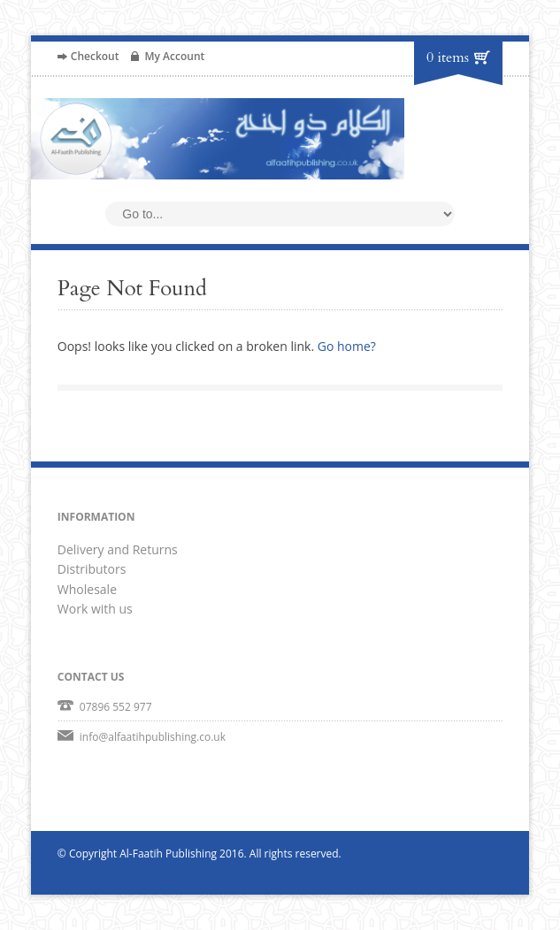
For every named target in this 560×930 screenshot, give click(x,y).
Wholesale (87, 589)
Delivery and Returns (118, 549)
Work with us (95, 608)
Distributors (92, 568)
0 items (447, 57)
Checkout (95, 56)
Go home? (347, 346)
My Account (174, 56)
